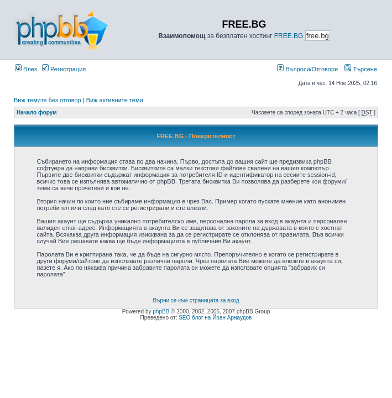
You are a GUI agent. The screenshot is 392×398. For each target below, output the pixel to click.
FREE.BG (289, 36)
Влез (26, 69)
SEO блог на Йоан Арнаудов (215, 318)
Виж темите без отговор (47, 100)
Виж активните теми (114, 100)
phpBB (161, 311)
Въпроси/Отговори (307, 69)
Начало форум (37, 112)
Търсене (360, 69)
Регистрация (64, 69)
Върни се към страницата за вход (196, 300)
